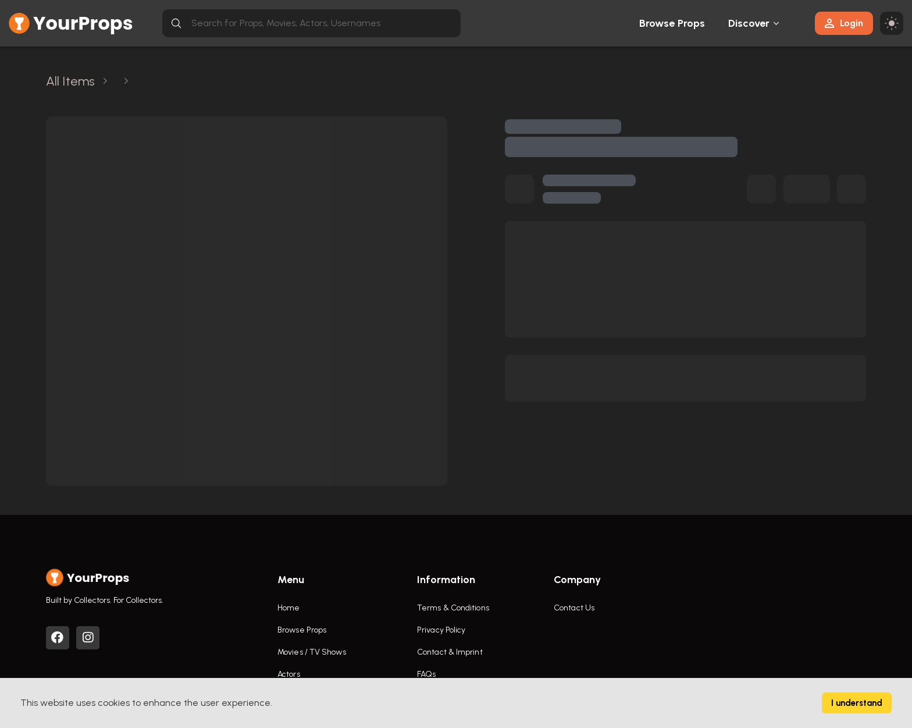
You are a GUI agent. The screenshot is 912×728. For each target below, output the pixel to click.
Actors (288, 674)
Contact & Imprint (450, 652)
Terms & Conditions (453, 608)
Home (288, 608)
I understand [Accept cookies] (856, 703)
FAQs (426, 674)
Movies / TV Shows (311, 652)
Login (844, 23)
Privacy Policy (441, 630)
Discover (749, 23)
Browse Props (672, 23)
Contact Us (574, 608)
